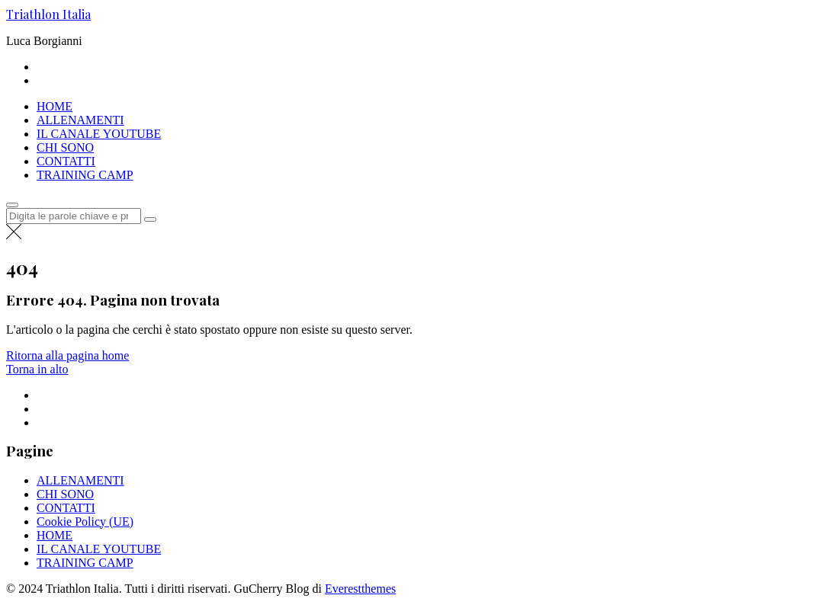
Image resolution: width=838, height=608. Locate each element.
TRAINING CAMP (85, 174)
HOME (54, 106)
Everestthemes (360, 588)
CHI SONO (65, 147)
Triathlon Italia (48, 14)
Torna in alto (37, 369)
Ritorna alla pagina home (67, 355)
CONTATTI (66, 161)
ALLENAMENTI (80, 120)
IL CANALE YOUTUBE (99, 133)
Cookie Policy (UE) (85, 521)
